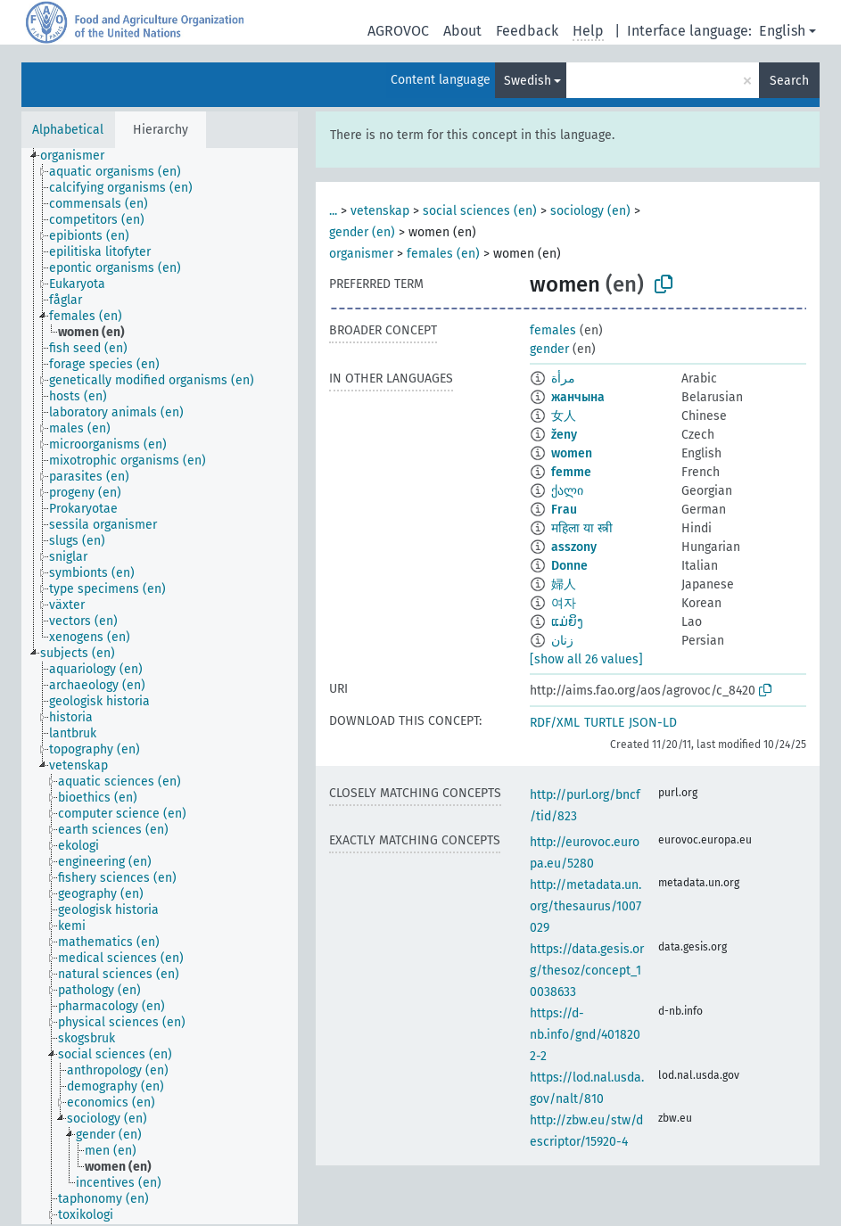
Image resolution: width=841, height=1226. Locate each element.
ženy (564, 434)
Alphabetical (67, 129)
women (571, 453)
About (462, 30)
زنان (562, 640)
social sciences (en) (480, 210)
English (782, 30)
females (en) (443, 253)
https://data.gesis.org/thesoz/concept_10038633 (587, 971)
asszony (574, 547)
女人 (563, 416)
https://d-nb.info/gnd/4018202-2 (585, 1035)
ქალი (567, 490)
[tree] (159, 686)
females (553, 330)
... (333, 210)
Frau (564, 509)
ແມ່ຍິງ (567, 621)
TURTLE (604, 722)
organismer (361, 253)
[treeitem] (79, 156)
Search (789, 80)
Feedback (527, 30)
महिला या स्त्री (582, 528)
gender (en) (362, 232)
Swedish (527, 80)
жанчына (578, 397)
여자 (563, 603)
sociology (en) (590, 210)
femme (571, 472)
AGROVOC (398, 30)
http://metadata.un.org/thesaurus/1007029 (585, 906)
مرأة (563, 378)
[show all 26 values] (586, 659)
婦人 (563, 584)
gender (549, 349)
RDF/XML (555, 722)
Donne (569, 565)
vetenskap (379, 210)
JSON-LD (653, 722)
